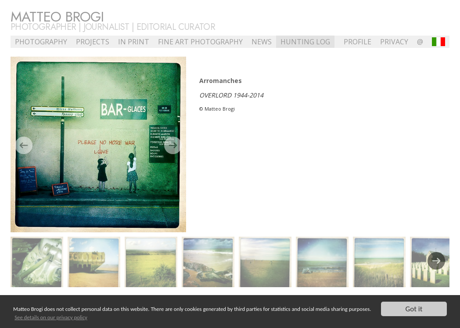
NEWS (262, 42)
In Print (133, 42)
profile (357, 42)
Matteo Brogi (57, 17)
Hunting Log (305, 42)
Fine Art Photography (200, 42)
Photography (41, 42)
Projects (92, 42)
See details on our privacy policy (50, 317)
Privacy (394, 42)
